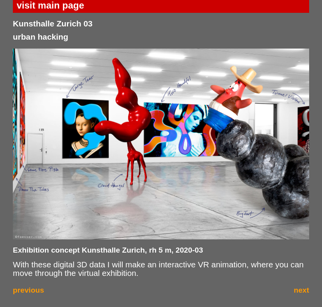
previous (28, 290)
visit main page (50, 5)
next (301, 290)
